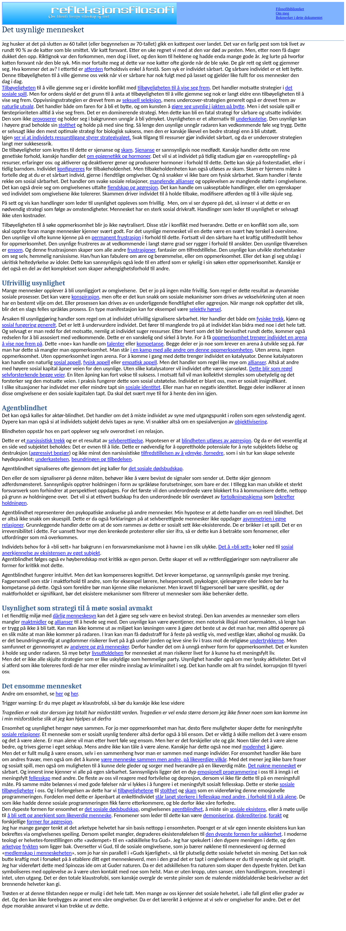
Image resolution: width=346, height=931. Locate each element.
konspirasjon (85, 296)
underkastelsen (52, 459)
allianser (257, 362)
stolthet (67, 125)
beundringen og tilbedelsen (101, 459)
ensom (15, 249)
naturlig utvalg (17, 106)
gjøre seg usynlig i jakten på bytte (208, 106)
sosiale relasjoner (20, 734)
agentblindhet (187, 809)
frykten (30, 846)
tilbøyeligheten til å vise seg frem (174, 87)
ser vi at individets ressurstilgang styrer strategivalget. (72, 137)
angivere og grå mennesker (99, 646)
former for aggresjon (49, 821)
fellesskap (39, 778)
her (59, 693)
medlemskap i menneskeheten (38, 852)
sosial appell (67, 362)
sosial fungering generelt (29, 324)
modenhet (254, 746)
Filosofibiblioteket (290, 9)
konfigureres (71, 168)
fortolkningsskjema (241, 496)
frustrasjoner (141, 249)
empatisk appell (139, 362)
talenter (115, 343)
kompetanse (150, 343)
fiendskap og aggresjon (133, 187)
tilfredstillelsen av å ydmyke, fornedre (182, 452)
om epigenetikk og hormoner (118, 156)
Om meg (282, 13)
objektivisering (251, 421)
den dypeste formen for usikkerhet (244, 834)
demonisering (218, 815)
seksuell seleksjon (141, 100)
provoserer (44, 118)
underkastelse (251, 118)
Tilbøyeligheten (19, 87)
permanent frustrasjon (116, 237)
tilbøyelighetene (135, 790)
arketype (11, 846)
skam (127, 149)
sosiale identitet (142, 387)
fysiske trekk (270, 318)
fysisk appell (96, 362)
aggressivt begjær (49, 452)
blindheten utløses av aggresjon (216, 440)
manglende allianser (172, 181)
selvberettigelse (125, 440)
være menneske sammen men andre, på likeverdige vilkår (163, 759)
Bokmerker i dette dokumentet (299, 18)
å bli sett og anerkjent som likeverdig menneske (59, 815)
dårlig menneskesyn (74, 615)
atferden (93, 69)
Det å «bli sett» (235, 546)
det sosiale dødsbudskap (155, 468)
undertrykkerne (267, 640)
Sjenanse (145, 149)
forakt (275, 815)
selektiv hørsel (205, 309)
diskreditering (251, 815)
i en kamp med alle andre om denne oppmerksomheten (191, 349)
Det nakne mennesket (272, 765)
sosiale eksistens (248, 809)
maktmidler (34, 621)
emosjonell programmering (227, 771)
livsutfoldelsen (107, 652)
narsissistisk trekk (45, 440)
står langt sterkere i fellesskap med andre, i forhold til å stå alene (226, 796)
